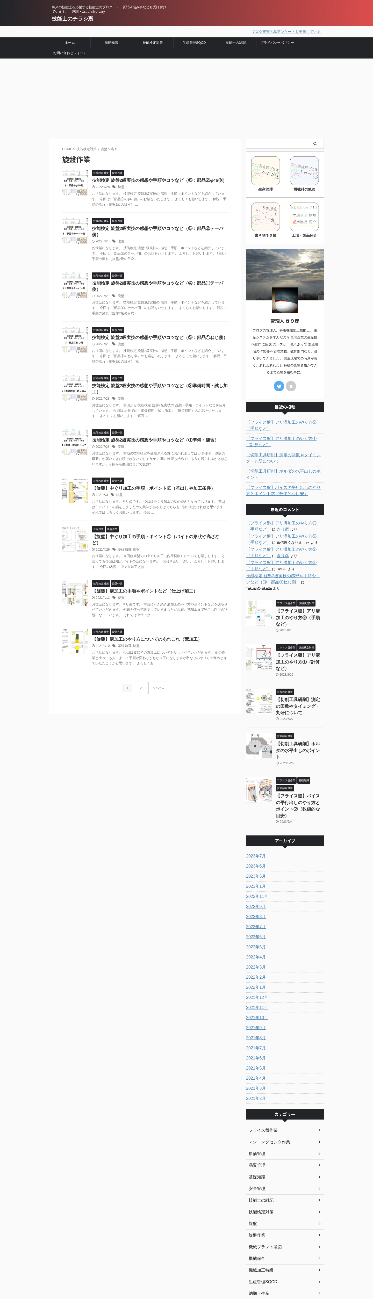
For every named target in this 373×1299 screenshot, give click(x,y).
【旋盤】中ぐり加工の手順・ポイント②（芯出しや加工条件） (150, 478)
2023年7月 (254, 802)
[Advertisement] (186, 96)
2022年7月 (254, 872)
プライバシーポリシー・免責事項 (161, 1267)
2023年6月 (254, 812)
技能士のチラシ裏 (72, 18)
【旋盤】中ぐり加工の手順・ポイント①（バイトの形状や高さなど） (156, 527)
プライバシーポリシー (277, 42)
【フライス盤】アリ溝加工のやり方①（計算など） (284, 440)
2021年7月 (254, 994)
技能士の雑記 (236, 42)
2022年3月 (254, 913)
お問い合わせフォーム (70, 52)
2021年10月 (256, 963)
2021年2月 (254, 1044)
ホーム (70, 42)
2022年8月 (254, 862)
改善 (121, 235)
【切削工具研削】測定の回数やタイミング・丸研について (284, 456)
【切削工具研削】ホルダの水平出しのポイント (284, 469)
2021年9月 (254, 973)
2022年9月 (254, 852)
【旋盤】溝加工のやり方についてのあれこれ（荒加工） (144, 624)
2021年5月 (254, 1014)
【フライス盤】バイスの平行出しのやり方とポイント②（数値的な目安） (284, 482)
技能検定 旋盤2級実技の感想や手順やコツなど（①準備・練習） (151, 430)
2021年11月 (256, 953)
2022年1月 (254, 933)
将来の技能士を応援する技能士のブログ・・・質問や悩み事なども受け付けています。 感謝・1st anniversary (87, 1270)
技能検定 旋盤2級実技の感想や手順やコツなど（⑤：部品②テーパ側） (158, 228)
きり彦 (264, 521)
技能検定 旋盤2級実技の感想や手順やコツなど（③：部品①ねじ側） (156, 326)
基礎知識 (111, 42)
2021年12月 (256, 943)
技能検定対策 (153, 42)
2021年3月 (254, 1034)
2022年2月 (254, 923)
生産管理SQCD (194, 42)
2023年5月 (254, 822)
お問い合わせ (143, 1274)
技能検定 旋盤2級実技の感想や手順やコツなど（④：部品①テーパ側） (158, 277)
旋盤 (121, 187)
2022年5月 (254, 893)
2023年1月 (254, 832)
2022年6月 (254, 883)
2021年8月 (254, 984)
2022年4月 (254, 903)
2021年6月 (254, 1004)
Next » (156, 671)
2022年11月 (256, 842)
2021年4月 (254, 1024)
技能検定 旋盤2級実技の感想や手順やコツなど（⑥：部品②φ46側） (155, 180)
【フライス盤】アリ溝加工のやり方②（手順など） (284, 423)
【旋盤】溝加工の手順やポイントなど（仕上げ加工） (141, 576)
